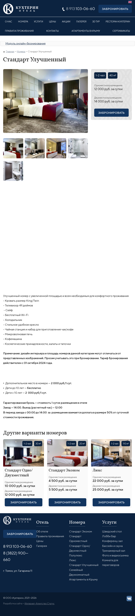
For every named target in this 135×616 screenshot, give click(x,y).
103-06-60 (80, 8)
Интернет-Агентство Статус (39, 603)
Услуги (38, 21)
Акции (66, 21)
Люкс (97, 470)
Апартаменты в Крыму (86, 30)
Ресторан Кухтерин (118, 21)
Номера (23, 21)
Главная (10, 51)
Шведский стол (112, 531)
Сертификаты (121, 30)
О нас (8, 21)
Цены (52, 21)
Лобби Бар (109, 536)
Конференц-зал (112, 541)
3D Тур (96, 21)
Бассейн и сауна (112, 546)
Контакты (52, 30)
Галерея (81, 21)
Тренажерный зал (113, 550)
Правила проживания (19, 30)
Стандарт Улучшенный (83, 565)
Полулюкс (75, 555)
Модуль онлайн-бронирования (25, 43)
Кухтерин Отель (20, 9)
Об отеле (42, 531)
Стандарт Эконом (64, 470)
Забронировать (115, 9)
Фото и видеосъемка (115, 555)
